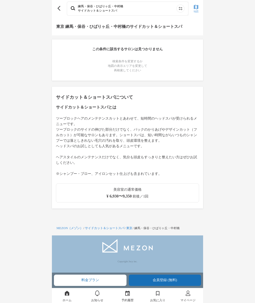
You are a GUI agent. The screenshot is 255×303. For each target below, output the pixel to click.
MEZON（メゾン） (69, 228)
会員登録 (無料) (165, 280)
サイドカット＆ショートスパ (104, 228)
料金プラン (90, 280)
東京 (129, 228)
